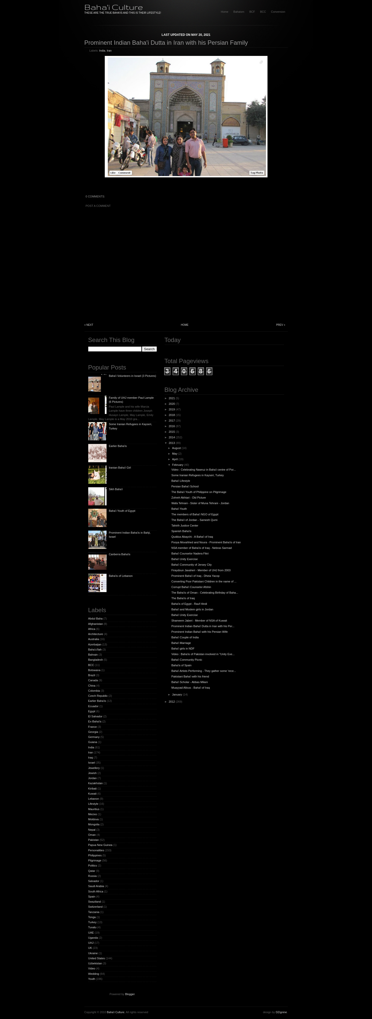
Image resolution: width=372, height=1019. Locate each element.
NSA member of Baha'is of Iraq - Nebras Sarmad (201, 547)
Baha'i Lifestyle (180, 480)
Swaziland (94, 901)
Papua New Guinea (100, 844)
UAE (91, 932)
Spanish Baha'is (181, 531)
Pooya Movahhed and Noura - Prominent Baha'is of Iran (206, 542)
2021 (172, 398)
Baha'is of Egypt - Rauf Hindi (189, 603)
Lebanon (93, 798)
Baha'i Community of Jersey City (191, 564)
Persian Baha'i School (185, 486)
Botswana (94, 670)
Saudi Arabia (96, 886)
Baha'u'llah (95, 649)
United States (96, 958)
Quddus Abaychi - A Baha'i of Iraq (192, 536)
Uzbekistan (95, 963)
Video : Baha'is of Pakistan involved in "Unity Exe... (203, 654)
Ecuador (93, 706)
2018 (172, 414)
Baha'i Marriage (181, 642)
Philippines (95, 855)
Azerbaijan (94, 644)
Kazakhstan (95, 783)
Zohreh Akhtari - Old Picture (188, 497)
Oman (92, 834)
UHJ (91, 942)
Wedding (93, 973)
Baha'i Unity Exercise (184, 559)
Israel (91, 762)
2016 (172, 426)
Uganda (93, 937)
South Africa (95, 891)
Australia (93, 639)
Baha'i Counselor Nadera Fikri (190, 553)
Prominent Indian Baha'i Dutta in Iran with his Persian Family (166, 42)
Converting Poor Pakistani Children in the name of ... (203, 581)
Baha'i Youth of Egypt (122, 510)
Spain (91, 896)
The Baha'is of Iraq (183, 598)
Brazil (91, 675)
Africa (91, 628)
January (177, 694)
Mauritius (94, 809)
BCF (252, 11)
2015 (172, 431)
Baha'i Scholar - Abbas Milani (189, 682)
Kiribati (92, 788)
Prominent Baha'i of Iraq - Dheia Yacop (195, 575)
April (175, 459)
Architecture (95, 634)
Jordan (92, 778)
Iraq (90, 757)
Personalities (96, 850)
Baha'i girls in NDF (183, 648)
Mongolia (94, 824)
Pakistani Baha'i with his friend (190, 676)
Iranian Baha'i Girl (120, 467)
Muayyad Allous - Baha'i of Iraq (190, 687)
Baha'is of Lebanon (121, 575)
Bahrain (93, 654)
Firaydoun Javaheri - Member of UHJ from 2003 (201, 570)
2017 (172, 420)
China (92, 685)
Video (91, 968)
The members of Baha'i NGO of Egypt (194, 514)
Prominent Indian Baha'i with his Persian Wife (199, 631)
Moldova (93, 819)
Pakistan (93, 839)
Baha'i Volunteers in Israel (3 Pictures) (132, 375)
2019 (172, 409)
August (176, 448)
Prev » (280, 324)
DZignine (281, 1012)
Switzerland (95, 906)
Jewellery (94, 767)
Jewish (92, 773)
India (102, 50)
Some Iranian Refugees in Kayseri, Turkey (197, 475)
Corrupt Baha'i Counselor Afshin (191, 587)
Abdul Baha (95, 618)
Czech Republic (98, 695)
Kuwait (92, 793)
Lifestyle (93, 803)
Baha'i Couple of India (185, 637)
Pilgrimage (94, 860)
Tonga (92, 917)
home (224, 11)
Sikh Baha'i (116, 489)
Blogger (130, 994)
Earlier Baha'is (118, 445)
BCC (263, 11)
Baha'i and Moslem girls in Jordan (192, 609)
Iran (109, 50)
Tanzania (93, 912)
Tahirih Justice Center (184, 525)
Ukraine (93, 953)
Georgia (93, 731)
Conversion (278, 11)
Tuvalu (92, 927)
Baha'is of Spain (181, 665)
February (177, 464)
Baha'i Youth (179, 508)
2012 (172, 701)
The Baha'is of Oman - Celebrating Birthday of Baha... (204, 592)
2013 (172, 442)
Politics (92, 865)
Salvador (93, 881)
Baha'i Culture (113, 7)
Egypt (91, 711)
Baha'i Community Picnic (186, 659)
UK (90, 947)
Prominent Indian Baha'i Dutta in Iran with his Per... (202, 626)
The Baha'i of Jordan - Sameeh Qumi (194, 519)
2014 (172, 437)
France (92, 726)
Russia (92, 875)
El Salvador (95, 716)
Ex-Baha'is (94, 721)
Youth (91, 978)
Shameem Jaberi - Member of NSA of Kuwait (199, 620)
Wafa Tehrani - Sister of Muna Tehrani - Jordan (200, 503)
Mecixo (92, 814)
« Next (88, 324)
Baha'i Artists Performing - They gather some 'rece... (203, 670)
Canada (93, 680)
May (174, 453)
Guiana (92, 742)
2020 (172, 403)
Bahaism (238, 11)
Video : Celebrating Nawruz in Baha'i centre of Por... (203, 469)
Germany (94, 736)
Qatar (91, 870)
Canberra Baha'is (119, 554)
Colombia (94, 690)
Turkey (92, 922)
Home (184, 324)
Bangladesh (95, 659)
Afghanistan (95, 623)
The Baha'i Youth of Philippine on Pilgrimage (198, 491)
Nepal (92, 829)
